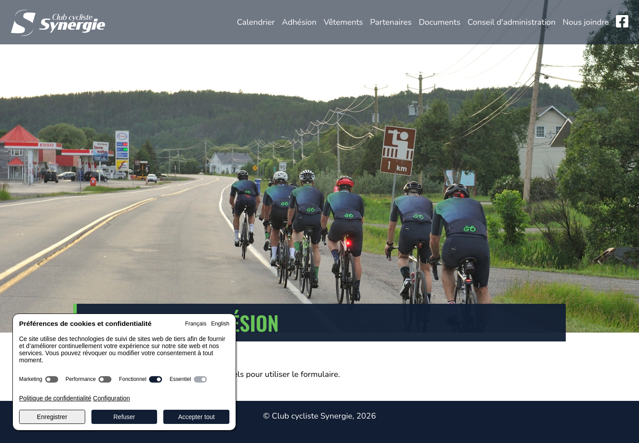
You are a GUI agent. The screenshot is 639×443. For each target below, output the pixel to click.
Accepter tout (196, 416)
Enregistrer (52, 416)
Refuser (124, 416)
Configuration (111, 398)
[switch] (51, 379)
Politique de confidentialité (55, 398)
